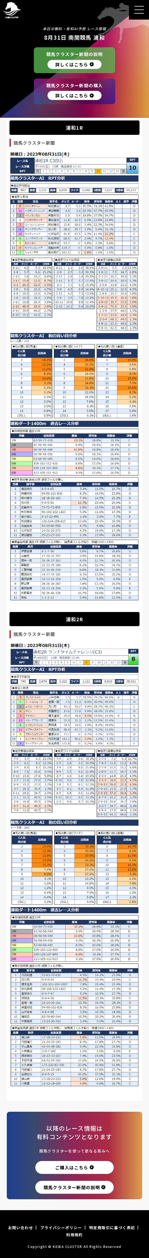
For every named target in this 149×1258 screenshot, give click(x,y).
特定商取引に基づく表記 (112, 1227)
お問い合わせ (20, 1227)
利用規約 (74, 1235)
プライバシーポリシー (61, 1227)
